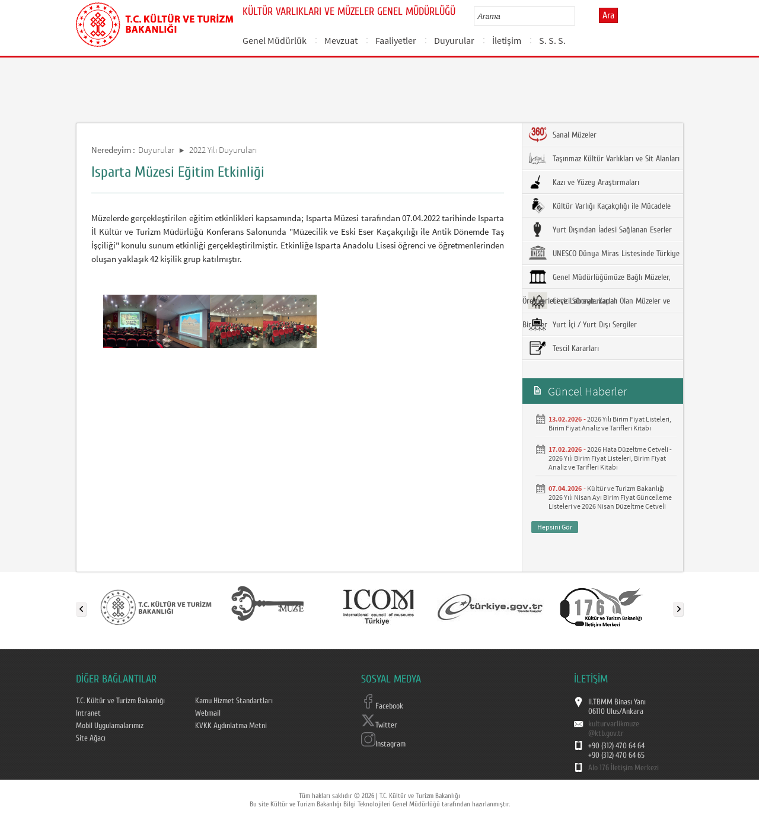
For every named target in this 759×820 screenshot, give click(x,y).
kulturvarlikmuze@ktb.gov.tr (613, 728)
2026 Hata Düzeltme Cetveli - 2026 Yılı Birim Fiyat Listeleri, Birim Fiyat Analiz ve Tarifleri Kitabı (610, 458)
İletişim (506, 40)
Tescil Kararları (563, 348)
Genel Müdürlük (275, 40)
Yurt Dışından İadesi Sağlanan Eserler (600, 229)
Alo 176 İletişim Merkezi (623, 768)
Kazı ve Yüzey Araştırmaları (583, 182)
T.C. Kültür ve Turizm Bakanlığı (120, 701)
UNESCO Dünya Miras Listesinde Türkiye (604, 253)
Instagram (383, 744)
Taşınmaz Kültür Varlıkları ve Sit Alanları (604, 158)
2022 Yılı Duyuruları (223, 149)
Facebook (382, 706)
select (578, 16)
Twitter (379, 725)
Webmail (208, 713)
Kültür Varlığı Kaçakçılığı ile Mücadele (599, 205)
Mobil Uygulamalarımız (109, 725)
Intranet (88, 713)
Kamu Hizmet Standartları (234, 701)
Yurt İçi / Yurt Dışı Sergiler (582, 324)
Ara (608, 15)
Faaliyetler (395, 40)
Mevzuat (341, 40)
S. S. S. (552, 40)
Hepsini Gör (554, 526)
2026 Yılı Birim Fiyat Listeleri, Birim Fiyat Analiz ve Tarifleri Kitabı (609, 423)
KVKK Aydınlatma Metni (231, 725)
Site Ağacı (91, 738)
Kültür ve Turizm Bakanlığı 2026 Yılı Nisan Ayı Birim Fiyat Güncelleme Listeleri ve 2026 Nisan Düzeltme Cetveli (610, 497)
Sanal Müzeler (562, 134)
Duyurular (454, 40)
